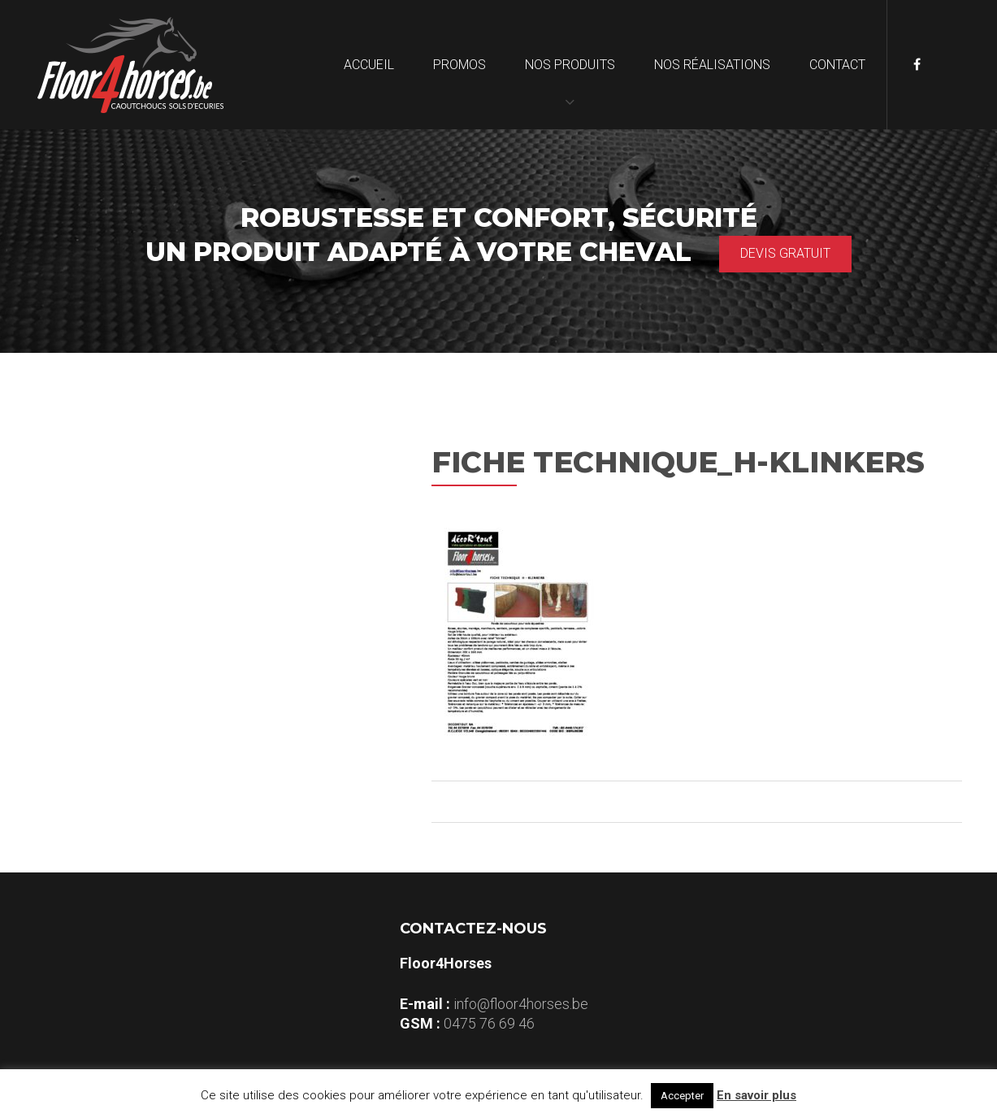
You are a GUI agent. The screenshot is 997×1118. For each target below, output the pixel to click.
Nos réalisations (712, 64)
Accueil (369, 64)
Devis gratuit (785, 253)
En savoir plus (756, 1095)
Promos (459, 64)
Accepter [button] (682, 1096)
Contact (837, 64)
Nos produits (570, 64)
